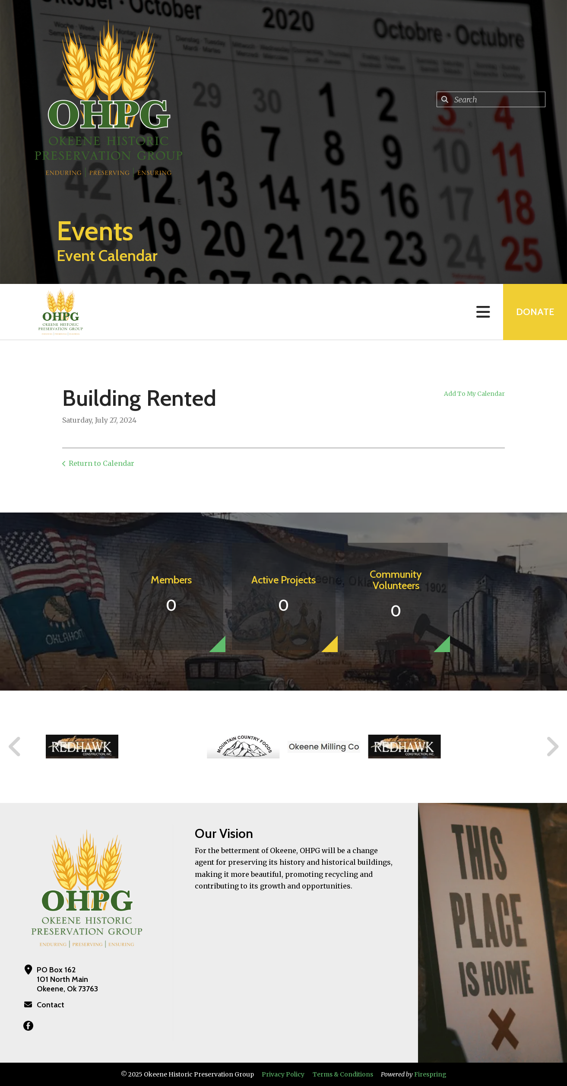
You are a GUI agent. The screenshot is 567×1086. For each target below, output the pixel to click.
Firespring (430, 1074)
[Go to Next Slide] (552, 747)
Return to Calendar (101, 463)
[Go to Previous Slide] (15, 747)
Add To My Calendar (474, 394)
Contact (50, 1005)
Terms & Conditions (343, 1074)
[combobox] (491, 99)
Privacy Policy (283, 1074)
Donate (535, 312)
